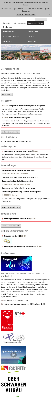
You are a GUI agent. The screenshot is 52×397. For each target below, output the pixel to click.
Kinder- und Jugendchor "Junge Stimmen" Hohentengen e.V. (21, 192)
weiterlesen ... (7, 94)
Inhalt (14, 23)
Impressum (22, 23)
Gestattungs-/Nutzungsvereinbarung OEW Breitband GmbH (24, 304)
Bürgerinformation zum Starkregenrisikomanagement (27, 106)
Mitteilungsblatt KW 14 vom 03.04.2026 (17, 219)
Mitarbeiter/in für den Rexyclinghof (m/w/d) (18, 151)
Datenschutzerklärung (36, 23)
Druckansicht (7, 27)
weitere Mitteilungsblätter (11, 226)
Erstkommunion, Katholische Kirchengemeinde (17, 181)
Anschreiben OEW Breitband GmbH (15, 300)
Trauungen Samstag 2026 (12, 236)
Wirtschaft (7, 42)
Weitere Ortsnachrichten (10, 132)
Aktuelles (32, 42)
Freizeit (31, 37)
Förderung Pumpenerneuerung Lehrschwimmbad (20, 246)
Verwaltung (33, 31)
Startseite (6, 23)
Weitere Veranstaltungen (11, 207)
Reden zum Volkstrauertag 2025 (19, 118)
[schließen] (50, 14)
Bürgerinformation (10, 37)
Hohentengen (8, 31)
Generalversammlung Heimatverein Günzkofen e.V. (19, 170)
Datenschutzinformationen (25, 15)
